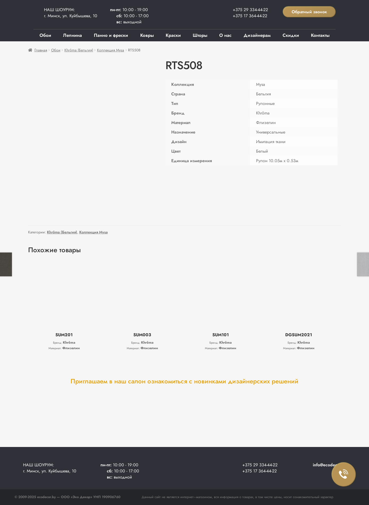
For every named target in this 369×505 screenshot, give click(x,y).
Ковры (147, 35)
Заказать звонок (344, 474)
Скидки (291, 35)
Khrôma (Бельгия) (78, 50)
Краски (173, 35)
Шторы (200, 35)
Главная (40, 50)
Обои (45, 35)
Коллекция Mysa (110, 50)
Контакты (320, 35)
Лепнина (72, 35)
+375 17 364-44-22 (250, 16)
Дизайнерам (257, 35)
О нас (225, 35)
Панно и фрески (111, 35)
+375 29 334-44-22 (250, 10)
